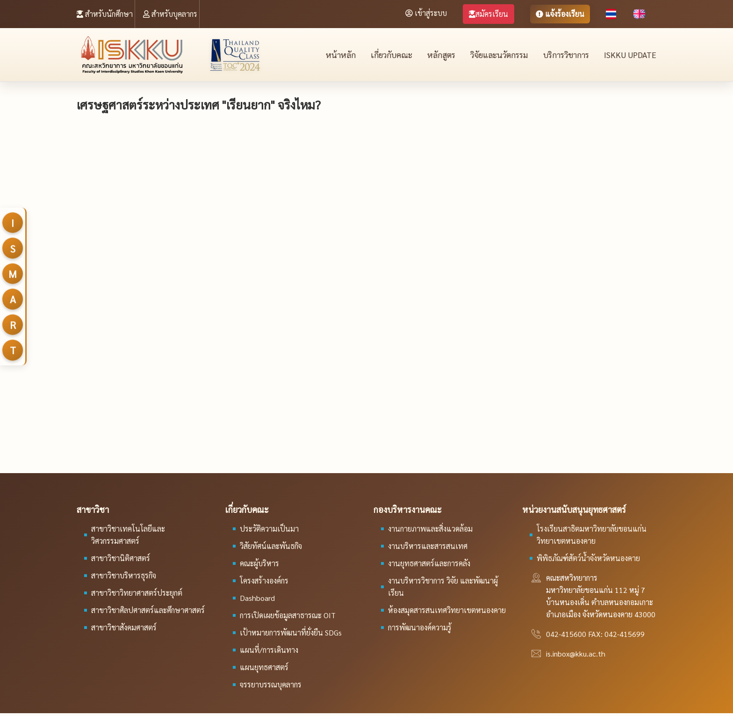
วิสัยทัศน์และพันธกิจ (271, 549)
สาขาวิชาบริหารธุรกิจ (123, 578)
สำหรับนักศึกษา (105, 14)
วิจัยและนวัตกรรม (496, 56)
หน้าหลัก (335, 56)
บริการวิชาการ (566, 56)
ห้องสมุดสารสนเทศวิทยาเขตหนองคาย (447, 613)
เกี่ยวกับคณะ (386, 56)
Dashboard (257, 601)
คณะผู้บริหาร (259, 566)
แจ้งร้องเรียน (560, 14)
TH (618, 13)
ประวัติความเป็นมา (269, 531)
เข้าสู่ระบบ (426, 13)
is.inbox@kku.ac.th (575, 656)
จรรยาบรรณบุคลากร (271, 687)
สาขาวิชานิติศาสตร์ (120, 561)
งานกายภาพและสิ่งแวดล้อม (430, 531)
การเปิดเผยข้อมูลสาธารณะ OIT (288, 618)
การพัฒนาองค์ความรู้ (420, 630)
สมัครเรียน (488, 14)
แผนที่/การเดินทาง (269, 653)
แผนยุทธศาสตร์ (264, 670)
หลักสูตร (437, 56)
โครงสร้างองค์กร (264, 583)
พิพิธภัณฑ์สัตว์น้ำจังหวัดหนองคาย (588, 561)
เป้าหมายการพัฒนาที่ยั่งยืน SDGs (291, 635)
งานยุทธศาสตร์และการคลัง (429, 566)
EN (644, 13)
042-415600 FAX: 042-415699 (595, 637)
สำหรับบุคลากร (170, 14)
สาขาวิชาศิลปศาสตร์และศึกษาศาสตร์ (148, 613)
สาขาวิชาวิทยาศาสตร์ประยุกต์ (136, 595)
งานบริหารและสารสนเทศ (427, 549)
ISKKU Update (630, 56)
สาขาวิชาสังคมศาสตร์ (124, 630)
